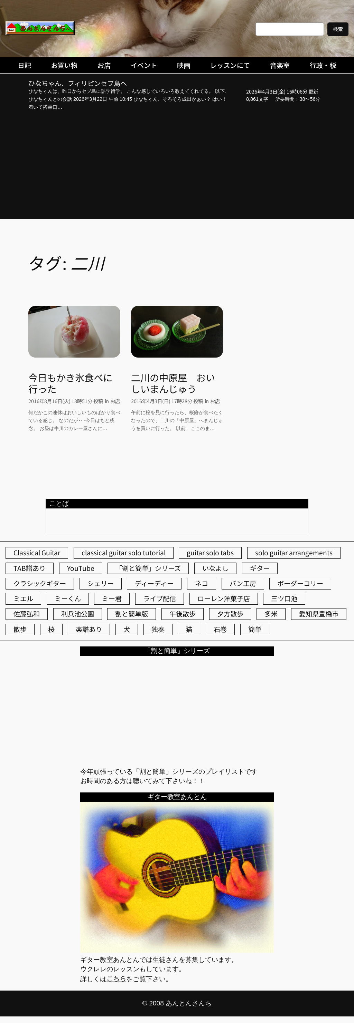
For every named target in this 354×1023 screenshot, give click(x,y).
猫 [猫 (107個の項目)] (189, 629)
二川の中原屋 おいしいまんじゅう (173, 383)
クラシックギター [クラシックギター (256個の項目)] (39, 583)
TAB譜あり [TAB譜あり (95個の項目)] (29, 568)
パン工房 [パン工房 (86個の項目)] (243, 583)
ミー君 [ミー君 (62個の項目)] (112, 598)
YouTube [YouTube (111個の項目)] (80, 568)
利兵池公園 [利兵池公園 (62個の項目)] (77, 613)
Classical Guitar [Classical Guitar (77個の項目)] (36, 552)
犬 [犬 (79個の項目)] (126, 629)
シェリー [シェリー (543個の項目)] (100, 583)
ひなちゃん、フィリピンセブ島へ (77, 83)
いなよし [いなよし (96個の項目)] (215, 568)
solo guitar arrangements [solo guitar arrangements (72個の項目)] (294, 552)
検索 (338, 28)
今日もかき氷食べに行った (70, 383)
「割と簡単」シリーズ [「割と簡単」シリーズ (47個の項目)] (148, 568)
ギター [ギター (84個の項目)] (260, 568)
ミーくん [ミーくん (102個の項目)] (68, 598)
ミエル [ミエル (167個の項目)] (23, 598)
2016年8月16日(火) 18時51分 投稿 (65, 401)
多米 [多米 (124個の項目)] (271, 613)
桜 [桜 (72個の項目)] (51, 629)
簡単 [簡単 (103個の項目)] (254, 629)
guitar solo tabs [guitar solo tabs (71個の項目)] (210, 552)
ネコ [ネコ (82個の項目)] (201, 583)
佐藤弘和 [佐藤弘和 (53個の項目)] (26, 613)
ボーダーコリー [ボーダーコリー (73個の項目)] (300, 583)
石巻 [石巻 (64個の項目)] (220, 629)
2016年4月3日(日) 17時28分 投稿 (167, 401)
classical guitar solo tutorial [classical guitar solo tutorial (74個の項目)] (124, 552)
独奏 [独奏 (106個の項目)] (158, 629)
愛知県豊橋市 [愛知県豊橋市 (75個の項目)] (318, 613)
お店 (115, 401)
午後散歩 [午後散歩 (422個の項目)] (182, 613)
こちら (116, 978)
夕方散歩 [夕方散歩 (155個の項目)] (230, 613)
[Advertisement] (177, 166)
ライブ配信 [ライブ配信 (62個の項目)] (159, 598)
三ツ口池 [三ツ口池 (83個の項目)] (284, 598)
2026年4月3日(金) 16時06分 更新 (282, 91)
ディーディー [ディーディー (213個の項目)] (154, 583)
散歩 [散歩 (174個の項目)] (20, 629)
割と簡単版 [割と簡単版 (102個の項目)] (131, 613)
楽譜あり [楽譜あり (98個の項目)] (89, 629)
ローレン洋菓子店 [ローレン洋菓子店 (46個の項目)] (223, 598)
